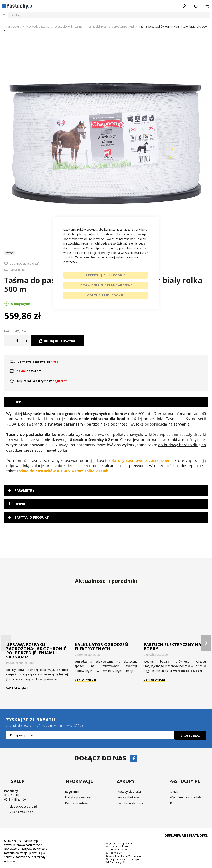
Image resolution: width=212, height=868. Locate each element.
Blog (173, 802)
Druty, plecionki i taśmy (68, 26)
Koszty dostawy (128, 797)
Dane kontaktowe (77, 802)
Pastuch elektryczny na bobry (172, 646)
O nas (174, 791)
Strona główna (12, 26)
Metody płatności (129, 791)
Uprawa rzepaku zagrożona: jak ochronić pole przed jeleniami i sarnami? (36, 651)
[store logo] (17, 6)
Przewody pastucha (37, 26)
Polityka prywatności (79, 797)
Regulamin (72, 791)
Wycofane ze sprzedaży (186, 797)
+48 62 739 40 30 (31, 812)
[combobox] (109, 15)
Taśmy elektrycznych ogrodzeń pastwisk (110, 26)
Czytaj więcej (17, 688)
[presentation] (206, 643)
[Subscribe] (190, 735)
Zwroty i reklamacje (130, 802)
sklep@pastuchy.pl (28, 806)
